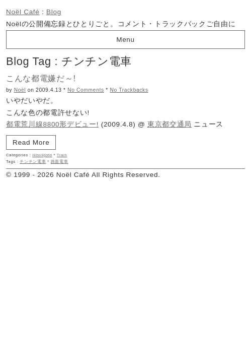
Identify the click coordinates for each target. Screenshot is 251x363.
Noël (20, 90)
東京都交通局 (169, 124)
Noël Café (23, 12)
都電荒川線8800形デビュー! (52, 124)
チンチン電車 (33, 161)
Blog (53, 12)
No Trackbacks (129, 90)
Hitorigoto (42, 155)
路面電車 (59, 161)
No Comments (85, 90)
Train (62, 155)
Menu (125, 39)
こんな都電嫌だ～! (41, 78)
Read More (31, 142)
